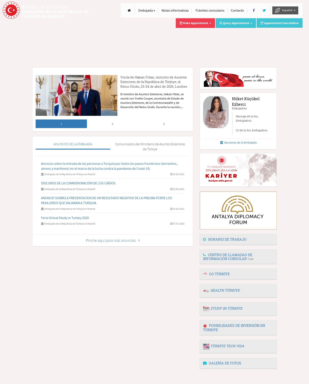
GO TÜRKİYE (219, 274)
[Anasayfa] (129, 10)
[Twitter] (264, 10)
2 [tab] (112, 124)
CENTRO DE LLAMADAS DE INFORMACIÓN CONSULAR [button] (228, 256)
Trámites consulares (209, 10)
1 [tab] (61, 124)
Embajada (146, 10)
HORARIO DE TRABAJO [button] (224, 239)
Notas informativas (175, 10)
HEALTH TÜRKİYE (225, 290)
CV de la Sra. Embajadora (251, 130)
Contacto (237, 10)
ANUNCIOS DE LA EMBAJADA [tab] (73, 144)
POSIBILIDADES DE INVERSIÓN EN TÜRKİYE (234, 327)
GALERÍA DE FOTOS (222, 363)
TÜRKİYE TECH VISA (227, 346)
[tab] (238, 239)
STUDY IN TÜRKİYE (226, 308)
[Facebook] (254, 10)
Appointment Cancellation (280, 23)
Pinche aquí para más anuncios (113, 240)
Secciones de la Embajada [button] (238, 142)
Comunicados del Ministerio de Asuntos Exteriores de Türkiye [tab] (150, 146)
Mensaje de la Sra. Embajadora (247, 118)
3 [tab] (164, 124)
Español (285, 10)
